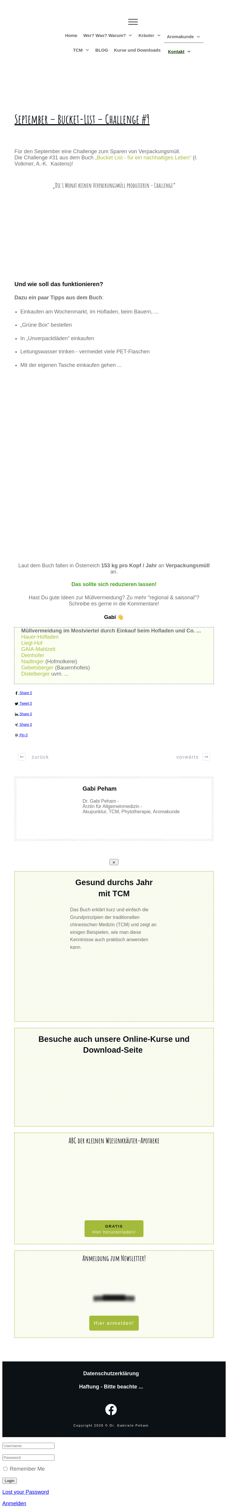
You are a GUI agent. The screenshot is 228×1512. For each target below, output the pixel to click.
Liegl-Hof (31, 643)
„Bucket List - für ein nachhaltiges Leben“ (143, 158)
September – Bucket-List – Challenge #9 (82, 119)
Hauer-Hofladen (40, 637)
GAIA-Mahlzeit (38, 649)
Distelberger (35, 674)
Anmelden (14, 1503)
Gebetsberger (37, 668)
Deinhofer (32, 655)
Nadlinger (32, 661)
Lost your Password (25, 1492)
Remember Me (27, 1469)
